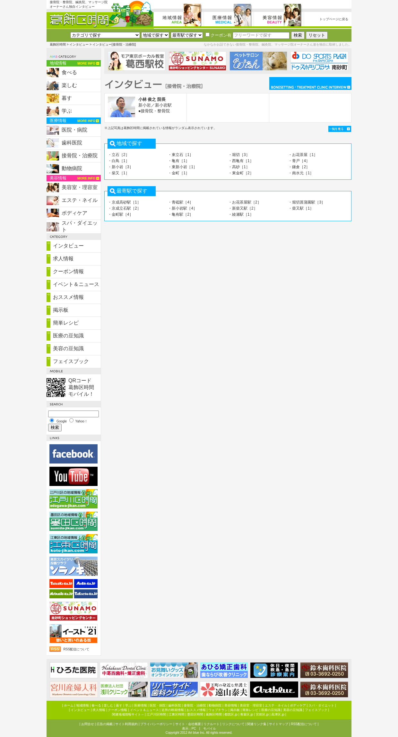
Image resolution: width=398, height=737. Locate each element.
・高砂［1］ (239, 167)
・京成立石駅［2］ (124, 208)
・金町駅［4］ (120, 214)
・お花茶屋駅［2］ (244, 202)
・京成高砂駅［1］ (124, 202)
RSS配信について (76, 649)
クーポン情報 (68, 271)
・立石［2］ (118, 154)
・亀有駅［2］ (180, 214)
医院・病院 (74, 130)
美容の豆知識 (68, 348)
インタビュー (79, 44)
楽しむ (69, 85)
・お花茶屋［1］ (302, 154)
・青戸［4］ (299, 161)
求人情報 (63, 258)
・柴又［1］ (118, 173)
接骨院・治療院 (80, 155)
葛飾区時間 (58, 44)
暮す (67, 98)
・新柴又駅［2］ (242, 208)
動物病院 (72, 168)
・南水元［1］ (301, 173)
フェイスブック (71, 361)
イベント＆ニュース (76, 284)
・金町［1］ (178, 173)
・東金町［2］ (241, 173)
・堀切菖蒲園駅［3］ (306, 202)
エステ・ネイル (80, 200)
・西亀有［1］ (241, 161)
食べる (69, 72)
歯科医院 (72, 142)
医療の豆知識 (68, 335)
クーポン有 (218, 35)
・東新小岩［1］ (182, 167)
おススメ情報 (68, 297)
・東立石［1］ (180, 154)
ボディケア (74, 213)
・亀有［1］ (178, 161)
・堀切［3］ (239, 154)
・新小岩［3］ (120, 167)
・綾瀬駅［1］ (241, 214)
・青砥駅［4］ (180, 202)
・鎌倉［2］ (299, 167)
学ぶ (67, 111)
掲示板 (60, 310)
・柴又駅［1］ (301, 208)
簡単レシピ (66, 322)
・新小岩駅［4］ (182, 208)
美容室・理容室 (80, 187)
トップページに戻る (333, 19)
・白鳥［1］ (118, 161)
